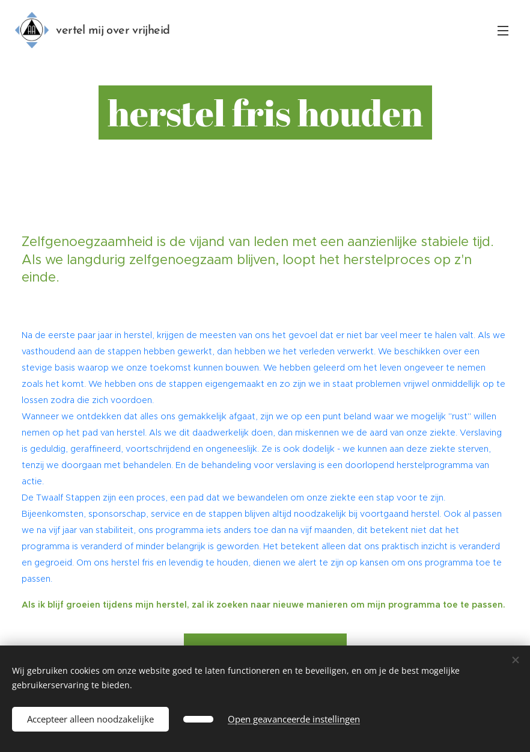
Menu (503, 30)
